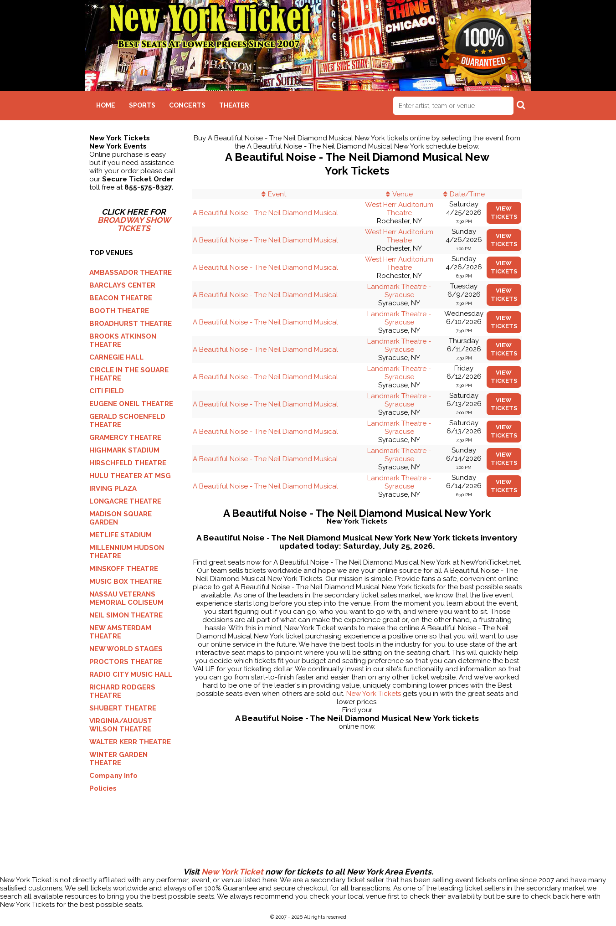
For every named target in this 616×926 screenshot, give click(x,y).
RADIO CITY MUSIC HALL (130, 674)
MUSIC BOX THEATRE (125, 581)
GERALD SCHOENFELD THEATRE (127, 420)
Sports (142, 105)
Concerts (187, 105)
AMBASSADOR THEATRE (130, 272)
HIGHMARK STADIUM (124, 450)
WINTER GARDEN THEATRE (118, 759)
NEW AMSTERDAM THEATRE (120, 632)
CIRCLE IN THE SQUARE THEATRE (129, 374)
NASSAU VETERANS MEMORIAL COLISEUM (126, 598)
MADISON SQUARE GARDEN (120, 518)
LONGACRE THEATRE (125, 501)
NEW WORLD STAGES (126, 649)
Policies (103, 788)
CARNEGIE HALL (116, 357)
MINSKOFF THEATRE (123, 569)
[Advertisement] (308, 838)
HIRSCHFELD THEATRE (127, 463)
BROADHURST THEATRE (130, 323)
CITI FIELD (106, 391)
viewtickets (504, 212)
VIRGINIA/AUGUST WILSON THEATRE (121, 725)
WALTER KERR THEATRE (130, 742)
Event (277, 194)
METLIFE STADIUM (120, 535)
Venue (402, 194)
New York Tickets (373, 693)
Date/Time (467, 194)
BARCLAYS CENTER (122, 285)
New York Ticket (232, 871)
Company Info (113, 776)
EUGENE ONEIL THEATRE (131, 404)
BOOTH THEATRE (119, 311)
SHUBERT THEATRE (122, 708)
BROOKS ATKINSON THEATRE (122, 340)
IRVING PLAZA (113, 488)
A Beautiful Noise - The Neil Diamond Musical (265, 213)
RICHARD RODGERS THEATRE (122, 691)
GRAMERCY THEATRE (125, 437)
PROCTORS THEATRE (125, 662)
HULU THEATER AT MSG (130, 476)
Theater (234, 105)
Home (105, 105)
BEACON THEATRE (120, 298)
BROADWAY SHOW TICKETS (134, 224)
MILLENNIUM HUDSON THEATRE (126, 552)
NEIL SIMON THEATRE (126, 615)
